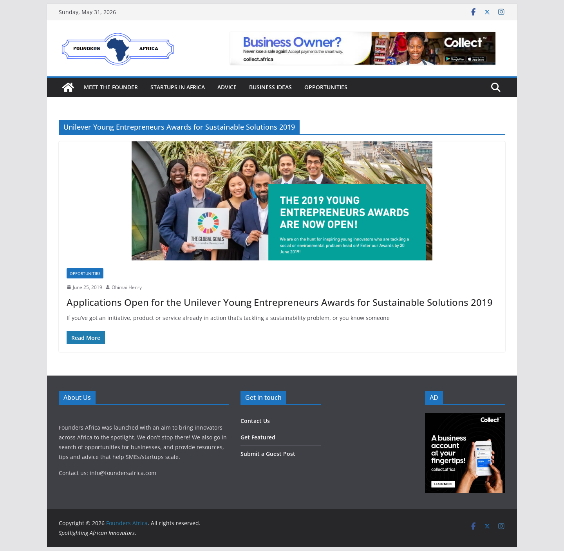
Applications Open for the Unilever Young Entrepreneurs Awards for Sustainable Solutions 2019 (280, 302)
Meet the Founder (111, 87)
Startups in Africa (177, 87)
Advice (227, 87)
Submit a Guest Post (267, 453)
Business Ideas (270, 87)
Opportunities (325, 87)
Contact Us (255, 421)
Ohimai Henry (127, 287)
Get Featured (257, 437)
